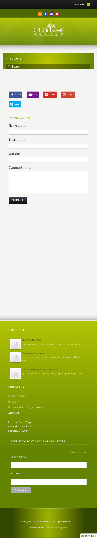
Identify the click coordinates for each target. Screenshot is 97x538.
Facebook (46, 14)
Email (51, 14)
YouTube (57, 14)
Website (14, 154)
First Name (18, 473)
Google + (70, 94)
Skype (16, 104)
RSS (40, 14)
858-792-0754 (22, 118)
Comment (20, 168)
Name (17, 126)
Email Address (19, 457)
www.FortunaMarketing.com (53, 527)
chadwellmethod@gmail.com (27, 407)
